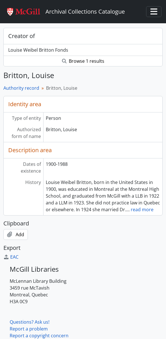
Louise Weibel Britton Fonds (38, 50)
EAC (10, 257)
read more (142, 209)
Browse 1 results (83, 61)
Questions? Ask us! (29, 322)
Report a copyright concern (39, 335)
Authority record (21, 88)
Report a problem (29, 329)
